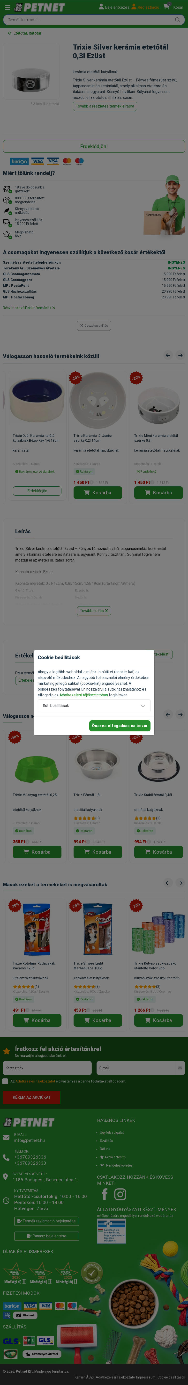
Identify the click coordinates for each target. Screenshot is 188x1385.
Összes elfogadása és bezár (120, 725)
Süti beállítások (56, 705)
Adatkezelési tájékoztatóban (84, 695)
